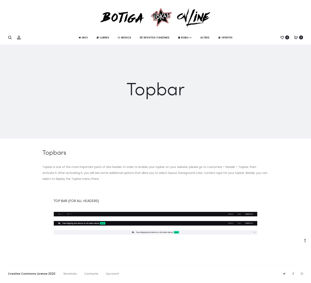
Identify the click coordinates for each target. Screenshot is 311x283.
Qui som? (112, 274)
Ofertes (225, 37)
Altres (204, 37)
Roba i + (185, 37)
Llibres (103, 37)
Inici (83, 37)
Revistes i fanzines (154, 37)
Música (124, 37)
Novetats (70, 274)
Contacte (91, 274)
